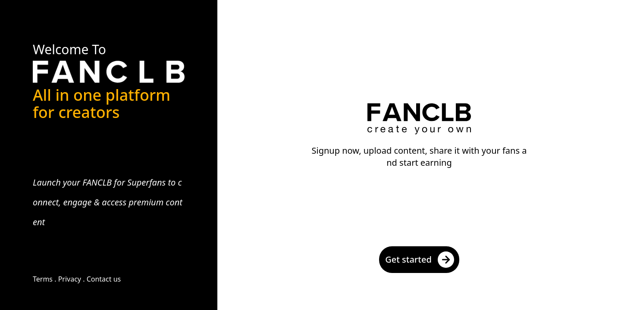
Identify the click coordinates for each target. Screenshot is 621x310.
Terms (43, 279)
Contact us (104, 279)
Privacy (69, 279)
